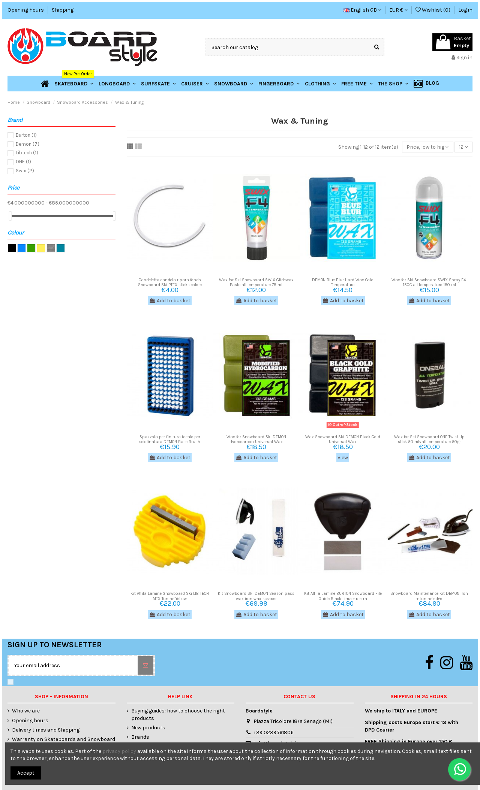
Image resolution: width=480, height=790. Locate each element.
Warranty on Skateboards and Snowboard (63, 739)
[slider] (10, 216)
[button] (393, 83)
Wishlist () (434, 10)
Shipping (63, 10)
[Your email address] (73, 665)
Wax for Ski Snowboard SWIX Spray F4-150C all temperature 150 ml (429, 282)
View (343, 457)
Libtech (27, 152)
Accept (25, 773)
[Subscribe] (145, 665)
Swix (25, 170)
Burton (26, 135)
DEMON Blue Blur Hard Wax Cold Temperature (343, 282)
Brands (140, 737)
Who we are (26, 711)
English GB (362, 10)
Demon (27, 144)
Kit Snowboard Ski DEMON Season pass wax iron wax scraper (256, 596)
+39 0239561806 (274, 732)
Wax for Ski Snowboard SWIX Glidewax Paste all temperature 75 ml (256, 282)
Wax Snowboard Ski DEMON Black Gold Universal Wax (342, 439)
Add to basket (169, 300)
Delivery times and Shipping (46, 730)
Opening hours (26, 10)
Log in (465, 10)
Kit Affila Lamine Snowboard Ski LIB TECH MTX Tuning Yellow (169, 596)
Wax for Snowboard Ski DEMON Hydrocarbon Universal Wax (256, 439)
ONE (23, 161)
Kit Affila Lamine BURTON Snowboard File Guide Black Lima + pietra (343, 596)
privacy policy (119, 751)
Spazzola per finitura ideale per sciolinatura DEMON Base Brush (169, 439)
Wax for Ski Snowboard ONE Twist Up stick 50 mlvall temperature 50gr (429, 439)
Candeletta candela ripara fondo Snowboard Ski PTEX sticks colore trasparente (170, 285)
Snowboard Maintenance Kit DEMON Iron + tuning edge (429, 596)
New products (148, 727)
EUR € (398, 10)
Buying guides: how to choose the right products (178, 714)
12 (463, 147)
